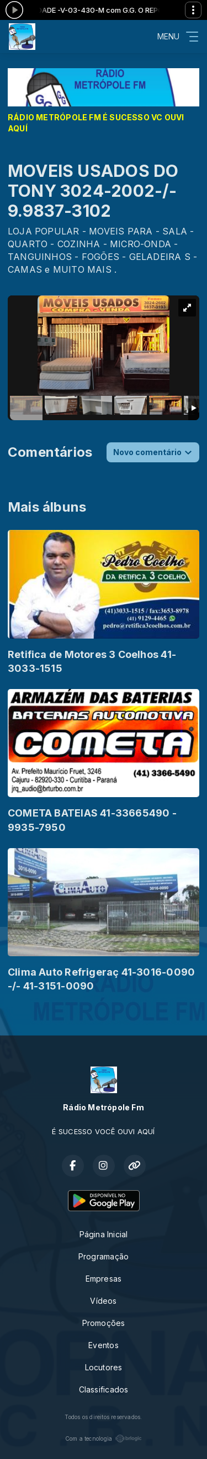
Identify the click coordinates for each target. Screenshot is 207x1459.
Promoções (103, 1323)
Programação (103, 1256)
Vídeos (103, 1300)
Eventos (103, 1345)
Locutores (104, 1367)
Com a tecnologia (103, 1438)
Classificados (104, 1389)
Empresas (104, 1278)
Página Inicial (103, 1234)
